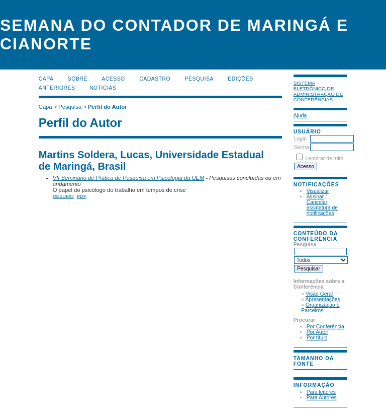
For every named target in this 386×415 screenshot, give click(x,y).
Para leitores (321, 392)
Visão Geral (319, 294)
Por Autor (317, 332)
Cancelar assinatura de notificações (322, 207)
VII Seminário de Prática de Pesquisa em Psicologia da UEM (129, 178)
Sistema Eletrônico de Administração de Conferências (318, 91)
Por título (317, 337)
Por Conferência (325, 326)
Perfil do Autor (107, 107)
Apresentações (322, 299)
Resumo (63, 196)
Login (300, 139)
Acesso (113, 79)
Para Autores (322, 397)
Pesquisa (199, 79)
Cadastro (154, 79)
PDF (81, 196)
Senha (301, 147)
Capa (46, 79)
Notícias (102, 88)
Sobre (77, 79)
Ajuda (300, 115)
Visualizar (318, 191)
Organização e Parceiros (320, 307)
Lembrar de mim (325, 158)
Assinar (315, 196)
